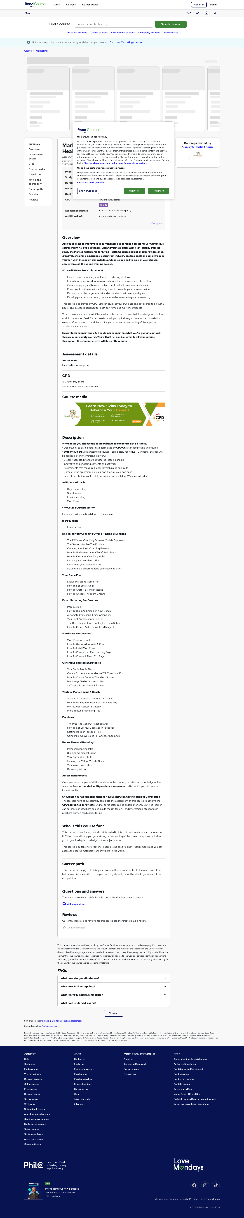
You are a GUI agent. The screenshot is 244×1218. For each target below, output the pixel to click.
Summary (34, 144)
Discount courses (77, 32)
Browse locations (83, 1084)
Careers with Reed (183, 1089)
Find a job (79, 1064)
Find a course (59, 24)
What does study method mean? (80, 978)
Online (28, 50)
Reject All (134, 190)
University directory (34, 1109)
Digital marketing (61, 1020)
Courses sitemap (33, 1144)
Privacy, (193, 1199)
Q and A (33, 194)
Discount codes (32, 1094)
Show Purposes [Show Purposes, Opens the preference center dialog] (88, 190)
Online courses (99, 32)
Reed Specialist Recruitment (188, 1069)
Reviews (33, 199)
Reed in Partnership (184, 1079)
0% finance (29, 1104)
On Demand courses (123, 32)
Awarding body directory (37, 1114)
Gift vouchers (31, 1099)
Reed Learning (181, 1074)
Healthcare (76, 1020)
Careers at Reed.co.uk (135, 1064)
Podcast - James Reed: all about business (195, 1099)
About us (128, 1059)
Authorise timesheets (185, 1064)
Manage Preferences (166, 1199)
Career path (36, 189)
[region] (123, 160)
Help (26, 1059)
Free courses (171, 32)
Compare (156, 223)
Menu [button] (30, 13)
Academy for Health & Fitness (197, 146)
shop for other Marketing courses (122, 42)
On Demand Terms (33, 1134)
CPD (31, 164)
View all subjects (32, 1074)
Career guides (31, 1129)
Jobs (57, 4)
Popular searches (83, 1079)
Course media (37, 169)
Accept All (158, 190)
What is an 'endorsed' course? (78, 1003)
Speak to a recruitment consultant (191, 1104)
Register (199, 4)
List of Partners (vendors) (91, 182)
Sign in (213, 4)
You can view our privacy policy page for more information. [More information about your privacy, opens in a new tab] (115, 163)
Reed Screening (182, 1084)
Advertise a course (34, 1139)
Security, (184, 1199)
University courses (149, 32)
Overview (34, 149)
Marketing (42, 50)
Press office (130, 1074)
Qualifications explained (36, 1119)
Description (35, 174)
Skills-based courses (35, 1124)
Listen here (54, 1196)
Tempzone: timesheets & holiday (190, 1059)
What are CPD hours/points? (78, 986)
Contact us (29, 1064)
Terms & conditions (209, 1199)
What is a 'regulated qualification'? (82, 994)
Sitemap (78, 1104)
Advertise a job (82, 1099)
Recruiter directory (84, 1069)
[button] (105, 205)
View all (113, 1013)
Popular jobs (80, 1074)
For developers (131, 1069)
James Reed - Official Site (187, 1094)
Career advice (90, 4)
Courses (71, 4)
